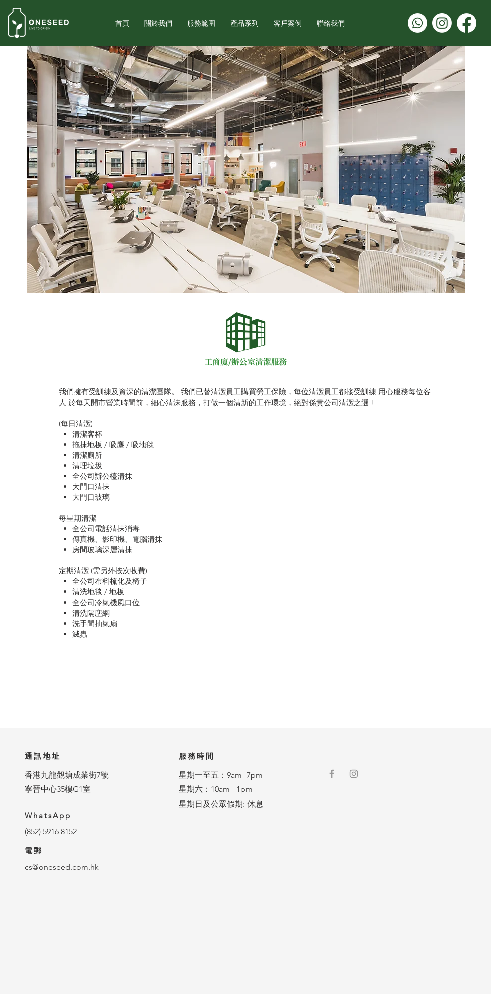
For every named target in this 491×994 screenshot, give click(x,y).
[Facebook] (466, 23)
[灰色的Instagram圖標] (353, 773)
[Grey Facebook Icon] (331, 773)
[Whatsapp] (417, 23)
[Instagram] (442, 23)
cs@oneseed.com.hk (62, 867)
